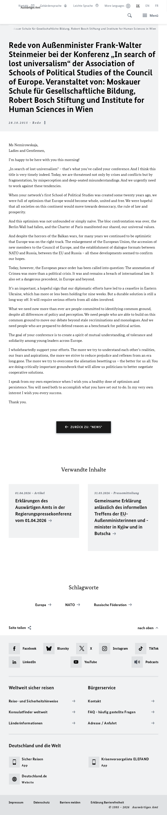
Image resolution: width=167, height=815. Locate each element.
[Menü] (149, 15)
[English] (147, 6)
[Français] (156, 6)
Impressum (16, 802)
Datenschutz (41, 802)
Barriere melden (70, 802)
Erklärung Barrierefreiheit (107, 802)
